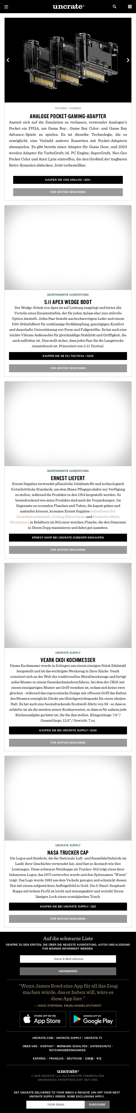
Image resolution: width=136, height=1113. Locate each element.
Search (114, 6)
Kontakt (47, 1046)
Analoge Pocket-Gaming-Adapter (68, 116)
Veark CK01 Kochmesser (68, 660)
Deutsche (74, 1058)
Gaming (75, 108)
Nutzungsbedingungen (67, 1050)
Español (39, 1058)
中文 (99, 1058)
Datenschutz (100, 1046)
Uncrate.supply (68, 1038)
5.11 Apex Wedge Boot (68, 302)
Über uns (30, 1046)
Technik (61, 108)
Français (56, 1058)
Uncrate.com (42, 1038)
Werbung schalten (72, 1046)
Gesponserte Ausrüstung (68, 294)
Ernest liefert (68, 478)
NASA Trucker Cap (68, 852)
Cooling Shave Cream (69, 516)
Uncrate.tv (93, 1038)
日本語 (89, 1058)
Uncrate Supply (68, 652)
